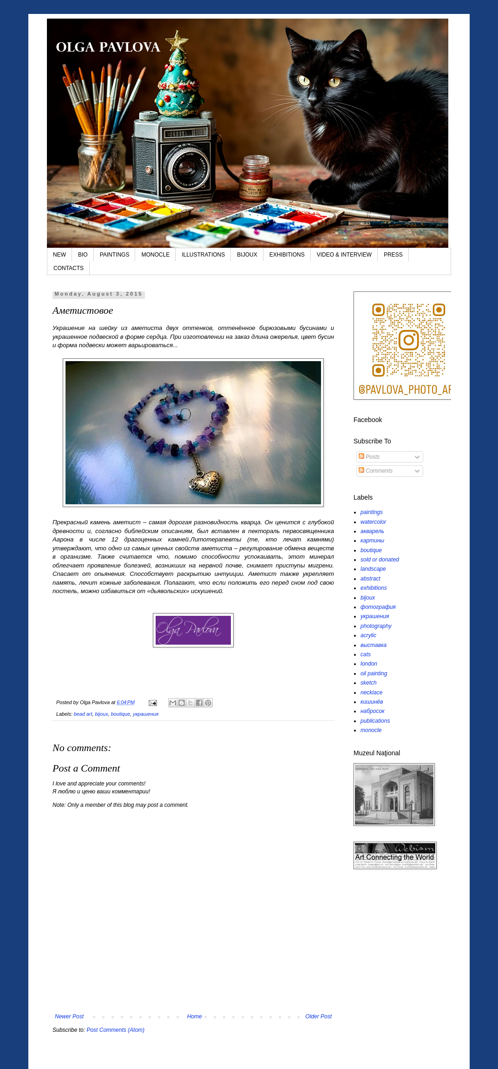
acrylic (368, 635)
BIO (83, 254)
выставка (373, 645)
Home (194, 1016)
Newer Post (69, 1016)
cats (365, 654)
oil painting (373, 673)
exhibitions (373, 588)
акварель (372, 531)
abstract (370, 578)
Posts (369, 457)
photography (376, 626)
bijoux (101, 714)
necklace (371, 692)
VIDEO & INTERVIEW (344, 254)
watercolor (373, 522)
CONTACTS (68, 268)
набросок (372, 711)
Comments (376, 471)
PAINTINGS (115, 254)
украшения (145, 714)
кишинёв (371, 702)
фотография (378, 607)
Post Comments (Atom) (115, 1030)
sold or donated (379, 559)
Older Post (318, 1016)
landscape (373, 569)
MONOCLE (155, 254)
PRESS (393, 254)
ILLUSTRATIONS (203, 254)
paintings (371, 512)
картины (372, 540)
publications (375, 721)
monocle (370, 730)
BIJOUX (247, 254)
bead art (83, 714)
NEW (59, 254)
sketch (368, 683)
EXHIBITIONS (287, 254)
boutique (120, 714)
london (368, 663)
